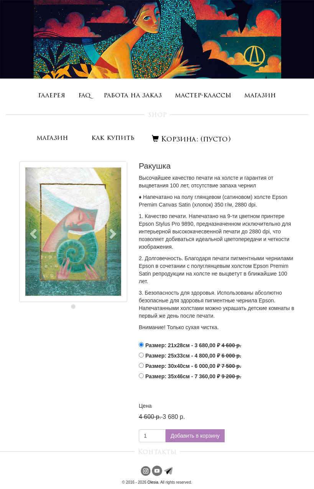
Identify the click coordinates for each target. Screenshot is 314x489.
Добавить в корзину (195, 436)
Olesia (153, 482)
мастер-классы (203, 95)
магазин (260, 95)
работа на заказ (133, 95)
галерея (51, 95)
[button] (32, 231)
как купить (113, 138)
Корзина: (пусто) (191, 139)
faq (84, 95)
